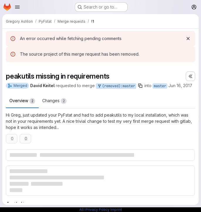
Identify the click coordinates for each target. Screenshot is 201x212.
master (160, 86)
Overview (22, 101)
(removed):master (116, 86)
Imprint (116, 209)
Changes (54, 101)
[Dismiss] (188, 38)
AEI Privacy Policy (94, 209)
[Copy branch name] (140, 85)
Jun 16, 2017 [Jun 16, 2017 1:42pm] (180, 85)
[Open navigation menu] (17, 7)
